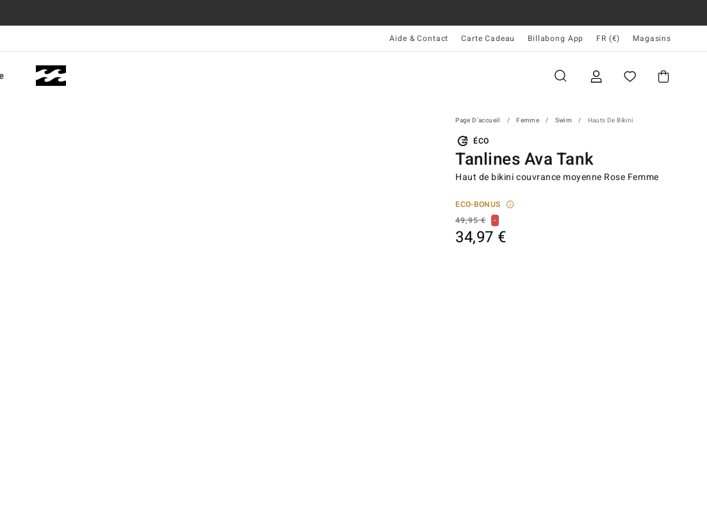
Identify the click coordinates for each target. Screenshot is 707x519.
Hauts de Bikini (610, 120)
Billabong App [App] (555, 38)
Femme (189, 76)
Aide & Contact (418, 38)
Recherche (560, 76)
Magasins (652, 38)
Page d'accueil (478, 120)
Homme (115, 76)
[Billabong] (51, 76)
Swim (564, 120)
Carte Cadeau (488, 38)
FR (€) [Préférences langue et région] (608, 38)
